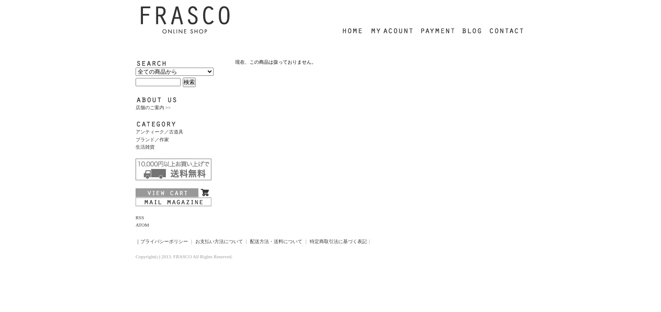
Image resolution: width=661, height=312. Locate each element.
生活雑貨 (145, 147)
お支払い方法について (219, 241)
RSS (140, 217)
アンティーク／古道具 (159, 131)
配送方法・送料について (276, 241)
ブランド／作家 (152, 139)
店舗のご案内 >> (153, 107)
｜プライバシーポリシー (162, 241)
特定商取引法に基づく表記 (338, 241)
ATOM (142, 225)
